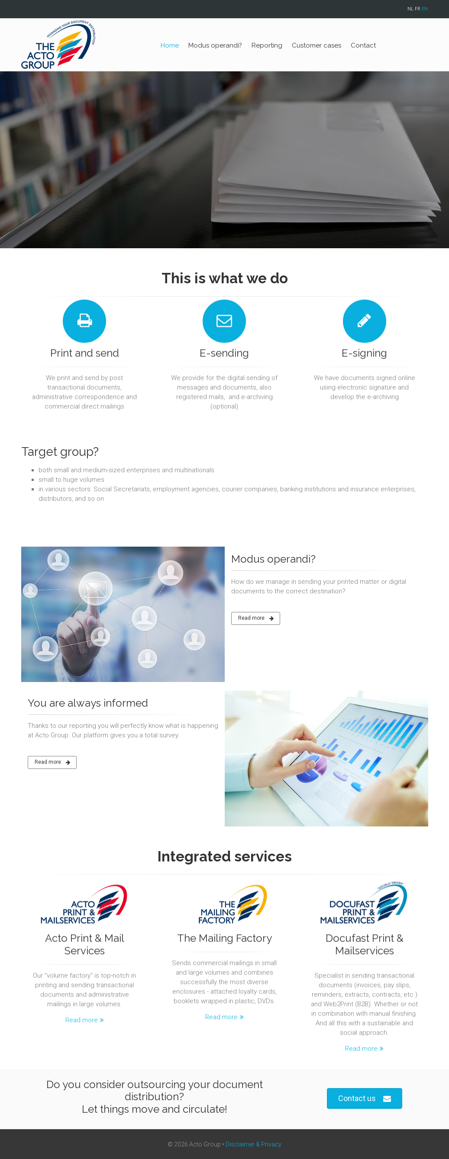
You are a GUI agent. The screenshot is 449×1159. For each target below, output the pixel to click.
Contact (363, 45)
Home (170, 45)
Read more (256, 618)
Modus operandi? (215, 45)
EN (425, 9)
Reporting (267, 45)
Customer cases (316, 45)
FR (417, 9)
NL (410, 9)
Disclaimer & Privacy (253, 1144)
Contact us (364, 1099)
